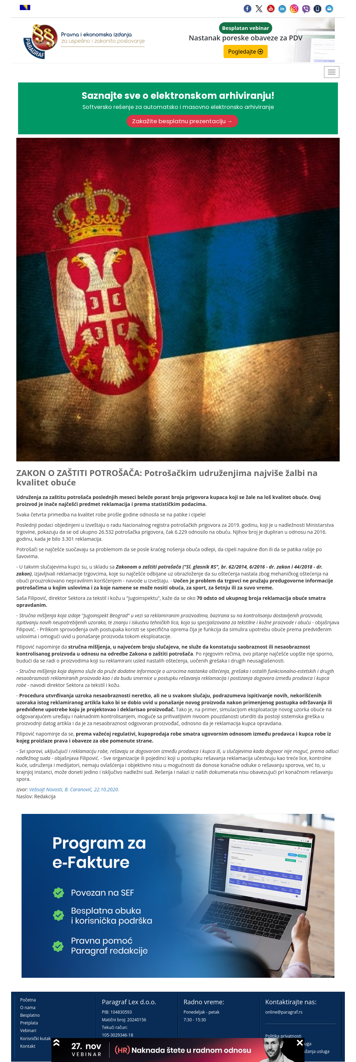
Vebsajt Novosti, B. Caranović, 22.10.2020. (74, 789)
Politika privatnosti (283, 1036)
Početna (28, 1000)
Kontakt (27, 1046)
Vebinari (28, 1030)
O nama (27, 1008)
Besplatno (30, 1015)
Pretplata (29, 1023)
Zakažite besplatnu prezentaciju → (182, 121)
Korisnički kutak (35, 1038)
